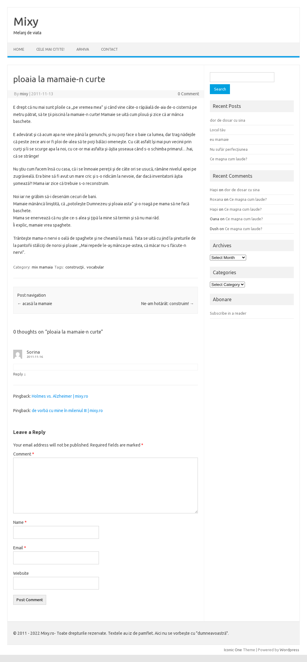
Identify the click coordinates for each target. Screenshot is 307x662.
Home (18, 49)
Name (20, 522)
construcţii (74, 267)
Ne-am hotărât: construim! (167, 303)
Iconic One (233, 650)
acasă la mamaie (34, 303)
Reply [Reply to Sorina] (18, 374)
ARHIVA (82, 49)
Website (21, 573)
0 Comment (188, 93)
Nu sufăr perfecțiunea (229, 149)
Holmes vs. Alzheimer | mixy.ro (60, 396)
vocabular (95, 267)
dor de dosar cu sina (227, 120)
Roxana (216, 199)
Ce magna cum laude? (228, 159)
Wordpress (289, 650)
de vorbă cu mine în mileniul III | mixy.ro (67, 410)
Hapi (214, 190)
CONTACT (109, 49)
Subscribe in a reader (228, 313)
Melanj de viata (27, 32)
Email (19, 547)
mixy (24, 93)
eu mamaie (219, 139)
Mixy (25, 21)
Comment (23, 454)
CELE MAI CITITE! (50, 49)
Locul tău (217, 130)
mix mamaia (42, 267)
